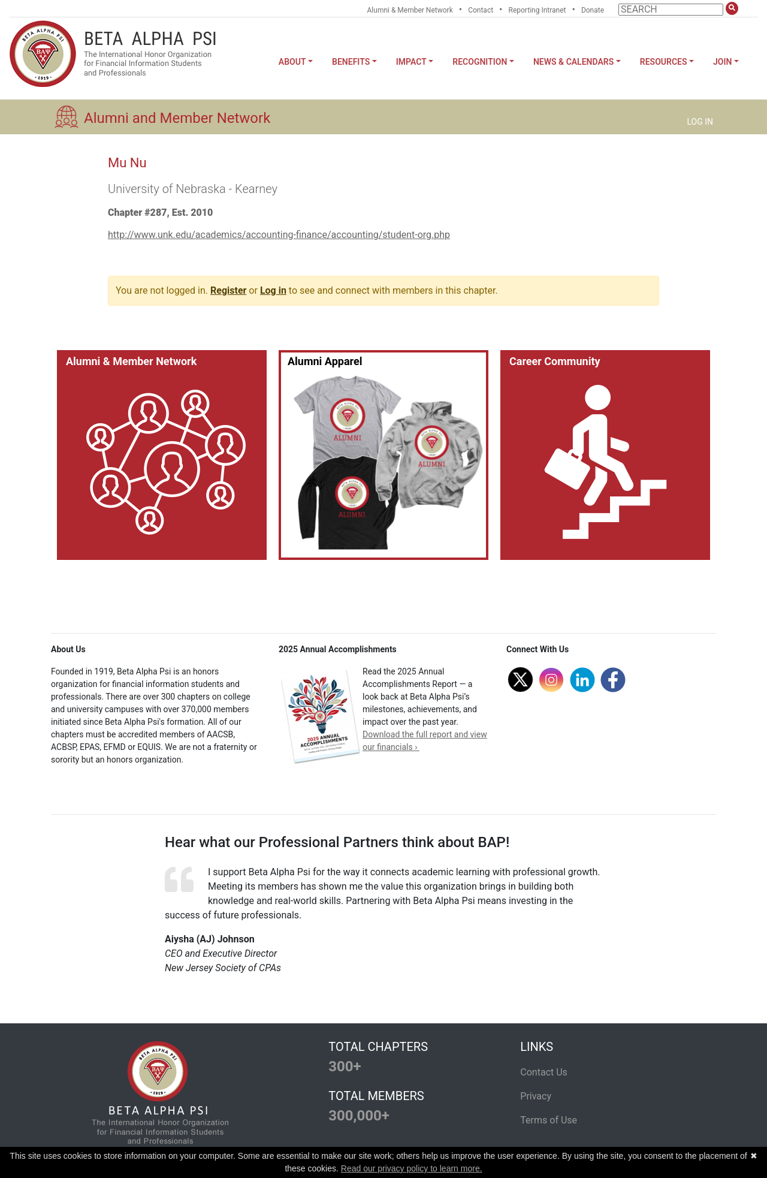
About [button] (292, 62)
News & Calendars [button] (573, 62)
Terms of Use (548, 1120)
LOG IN (700, 121)
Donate (592, 10)
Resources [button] (663, 62)
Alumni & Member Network (410, 10)
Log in (273, 290)
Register (228, 290)
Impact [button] (411, 62)
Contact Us (543, 1072)
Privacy (535, 1096)
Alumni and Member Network (177, 118)
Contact (480, 10)
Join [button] (722, 62)
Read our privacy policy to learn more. (411, 1168)
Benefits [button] (351, 62)
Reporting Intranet (537, 10)
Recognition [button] (479, 62)
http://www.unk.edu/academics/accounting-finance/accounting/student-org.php (279, 234)
